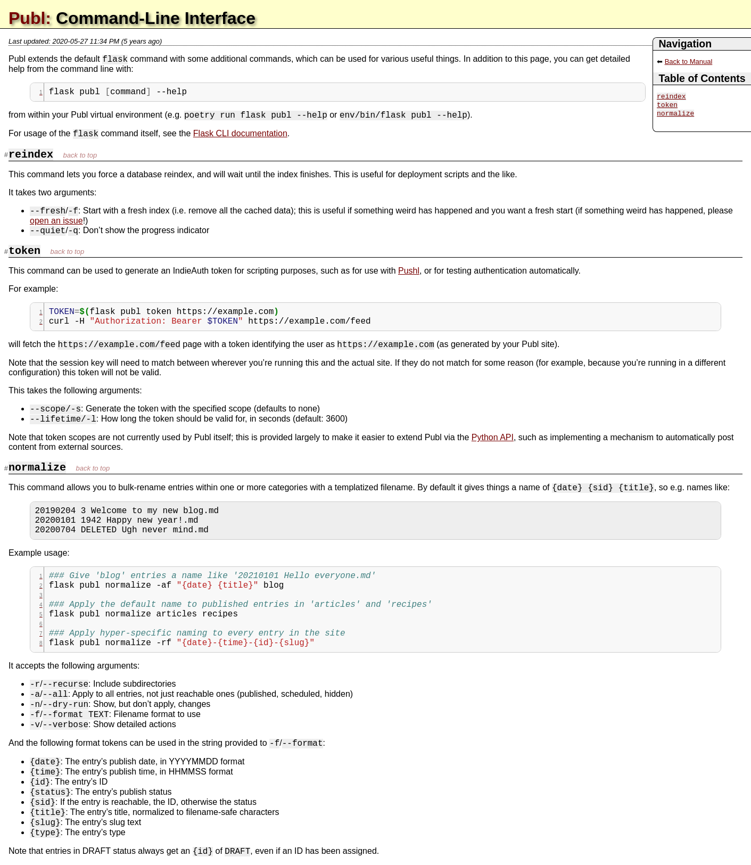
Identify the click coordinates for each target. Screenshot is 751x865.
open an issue (56, 220)
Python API (493, 437)
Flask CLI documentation (240, 133)
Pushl (408, 270)
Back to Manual (689, 61)
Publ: (30, 18)
